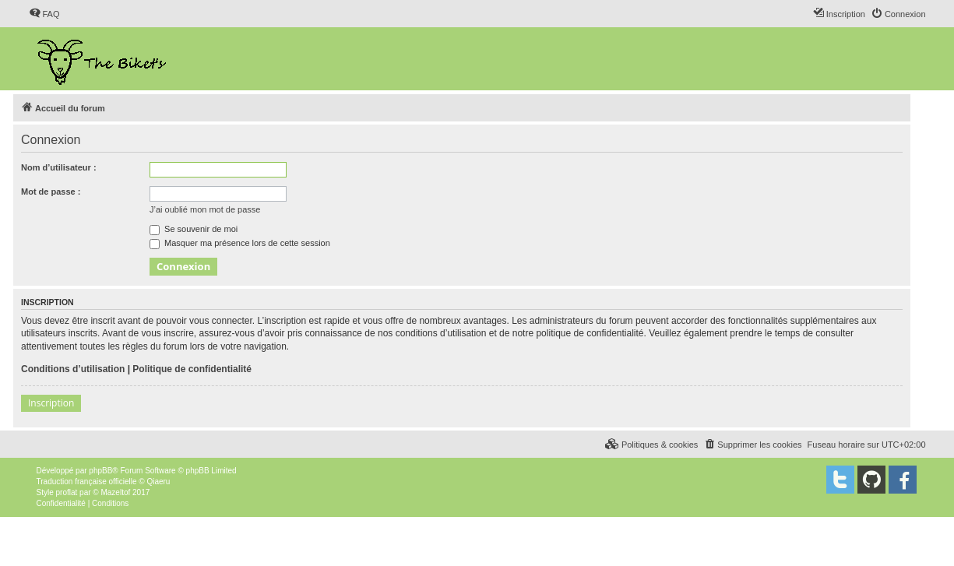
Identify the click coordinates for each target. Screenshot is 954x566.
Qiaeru (158, 481)
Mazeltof (115, 492)
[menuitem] (44, 14)
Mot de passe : (50, 191)
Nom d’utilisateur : (59, 167)
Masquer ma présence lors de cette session (240, 243)
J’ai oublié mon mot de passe (205, 209)
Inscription (51, 403)
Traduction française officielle (87, 481)
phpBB (100, 470)
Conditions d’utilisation (73, 369)
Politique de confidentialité (192, 369)
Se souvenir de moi (194, 229)
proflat (67, 492)
